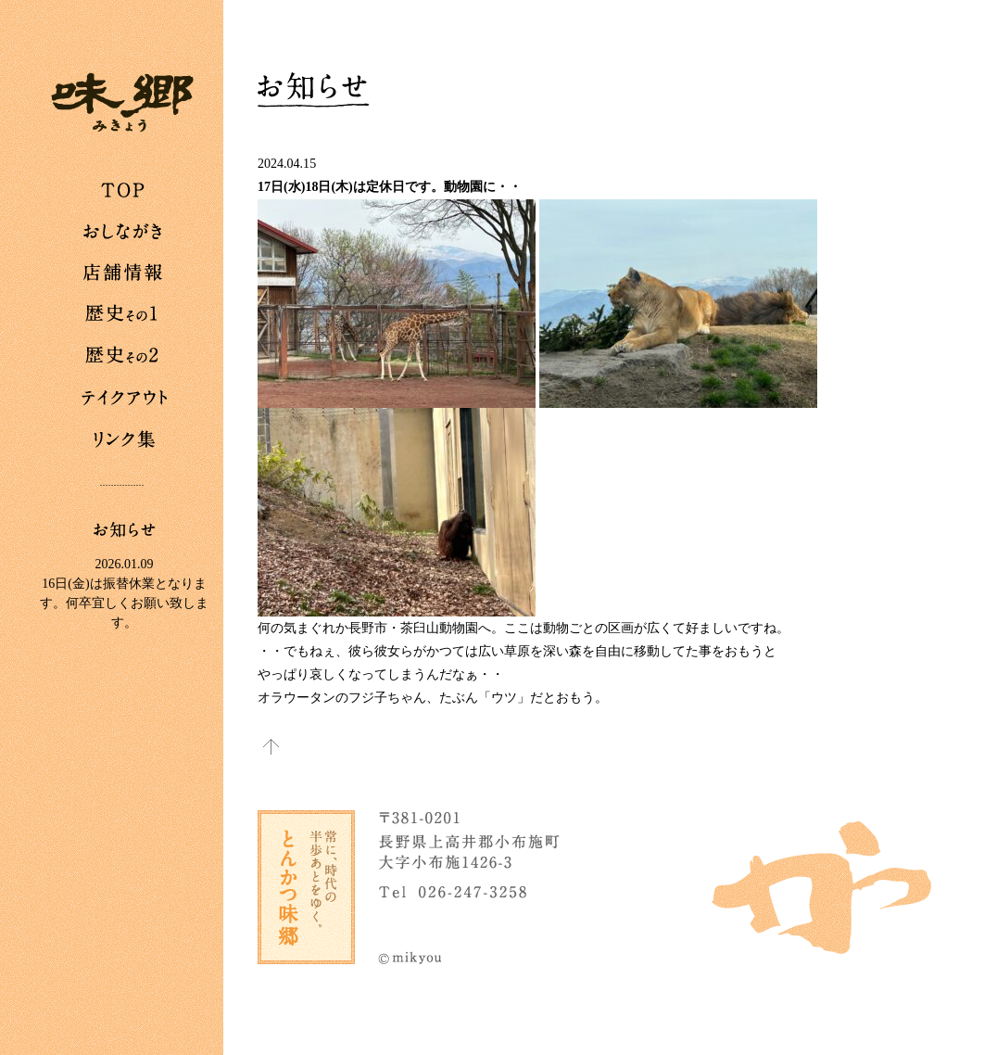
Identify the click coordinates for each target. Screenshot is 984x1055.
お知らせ (125, 530)
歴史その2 (124, 357)
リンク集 (124, 440)
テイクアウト (124, 398)
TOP (124, 190)
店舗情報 (124, 273)
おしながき (124, 231)
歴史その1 (124, 315)
